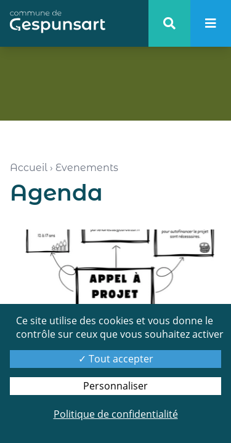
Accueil (28, 168)
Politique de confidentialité (116, 414)
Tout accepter (115, 358)
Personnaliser (115, 386)
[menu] (210, 23)
